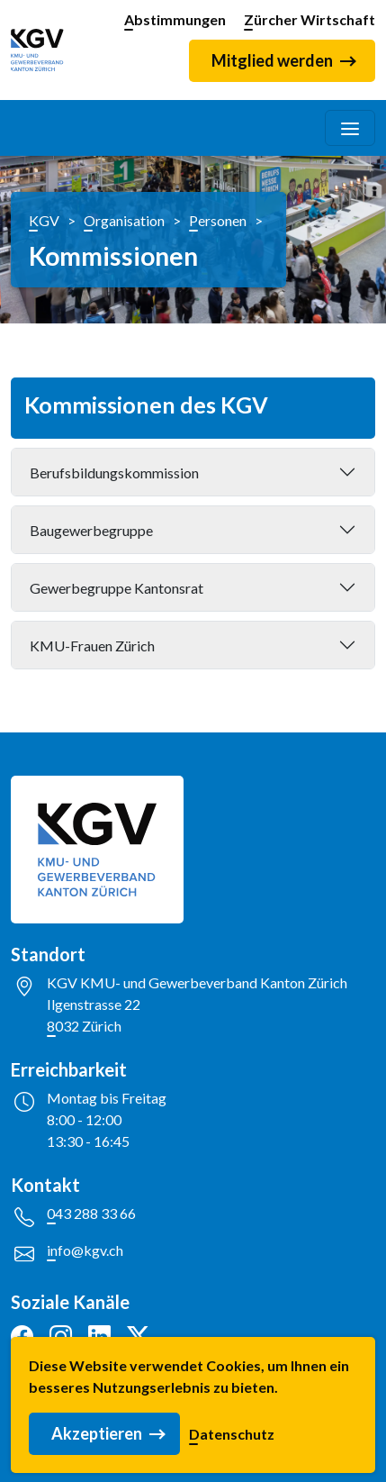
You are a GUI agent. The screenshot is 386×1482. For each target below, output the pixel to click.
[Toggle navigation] (350, 128)
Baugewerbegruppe (91, 530)
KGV (44, 220)
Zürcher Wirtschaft (309, 19)
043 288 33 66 (91, 1213)
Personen (218, 220)
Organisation (124, 220)
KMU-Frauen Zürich (92, 645)
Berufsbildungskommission (114, 472)
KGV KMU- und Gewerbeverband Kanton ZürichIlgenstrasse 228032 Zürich (197, 1004)
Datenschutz (231, 1439)
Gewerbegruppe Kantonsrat (116, 587)
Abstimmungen (175, 19)
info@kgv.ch (85, 1250)
